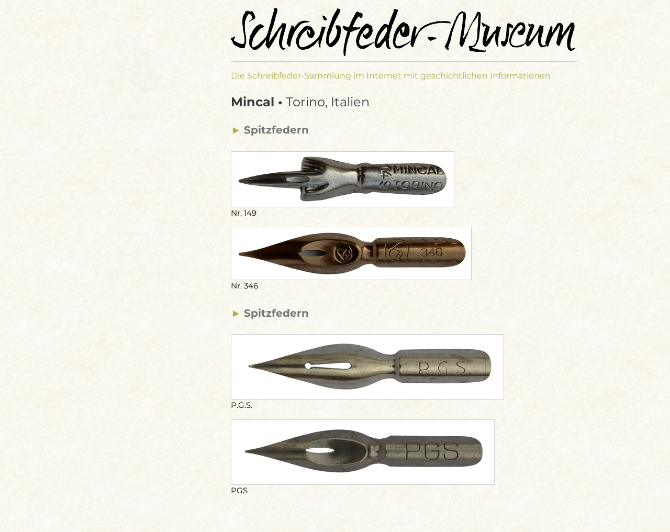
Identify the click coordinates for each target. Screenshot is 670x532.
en (128, 17)
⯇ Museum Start (129, 115)
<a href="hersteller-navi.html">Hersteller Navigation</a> (147, 241)
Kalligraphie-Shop (141, 340)
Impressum (118, 364)
